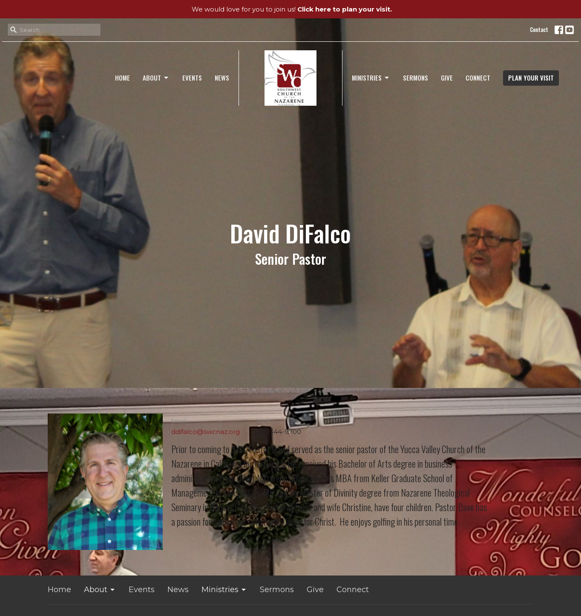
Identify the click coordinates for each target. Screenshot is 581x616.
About (156, 77)
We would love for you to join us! (292, 9)
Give (447, 77)
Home (122, 77)
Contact (539, 29)
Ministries (371, 77)
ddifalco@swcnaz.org (205, 432)
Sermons (415, 77)
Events (192, 77)
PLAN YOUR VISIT (531, 77)
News (222, 77)
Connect (478, 77)
